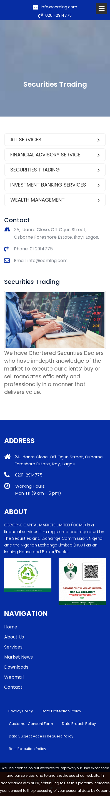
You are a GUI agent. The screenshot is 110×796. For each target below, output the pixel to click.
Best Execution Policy (27, 748)
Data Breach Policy (79, 723)
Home (10, 627)
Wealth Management (55, 199)
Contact (13, 687)
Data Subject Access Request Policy (41, 736)
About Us (14, 637)
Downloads (16, 667)
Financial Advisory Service (55, 154)
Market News (18, 657)
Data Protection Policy (61, 711)
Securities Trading (55, 169)
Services (13, 647)
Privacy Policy (20, 711)
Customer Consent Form (31, 723)
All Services (55, 139)
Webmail (14, 677)
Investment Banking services (55, 184)
